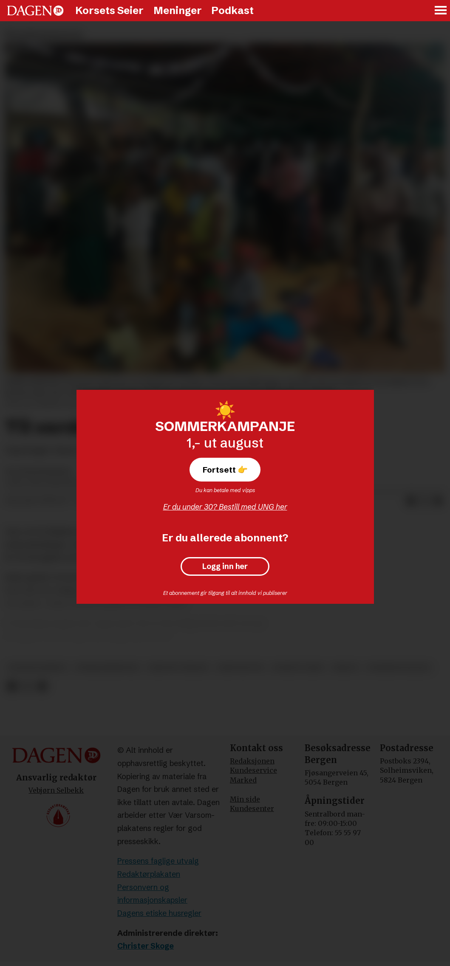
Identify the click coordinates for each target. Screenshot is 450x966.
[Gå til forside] (35, 10)
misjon (345, 667)
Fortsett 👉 (225, 470)
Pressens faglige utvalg (158, 861)
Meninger (177, 10)
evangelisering (37, 667)
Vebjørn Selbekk (56, 790)
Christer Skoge (145, 946)
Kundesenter (252, 808)
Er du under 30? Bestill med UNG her (225, 507)
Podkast (232, 10)
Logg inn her (225, 566)
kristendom (240, 667)
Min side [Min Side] (245, 799)
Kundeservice (253, 770)
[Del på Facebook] (411, 501)
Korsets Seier (109, 10)
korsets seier (298, 667)
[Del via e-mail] (438, 501)
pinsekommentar (107, 667)
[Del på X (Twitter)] (424, 501)
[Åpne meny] (441, 10)
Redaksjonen (252, 761)
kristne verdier (178, 667)
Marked (243, 780)
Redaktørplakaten (148, 874)
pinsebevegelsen (398, 667)
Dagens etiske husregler (159, 913)
